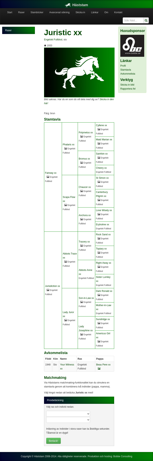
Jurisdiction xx (52, 286)
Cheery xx (101, 168)
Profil (123, 65)
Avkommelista (127, 73)
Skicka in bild (127, 84)
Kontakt (118, 12)
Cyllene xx (101, 125)
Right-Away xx (103, 262)
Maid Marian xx (104, 139)
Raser (21, 12)
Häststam (76, 5)
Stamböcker (36, 12)
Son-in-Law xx (86, 298)
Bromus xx (84, 158)
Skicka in (80, 12)
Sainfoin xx (102, 153)
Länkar (94, 12)
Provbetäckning (55, 400)
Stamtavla (125, 69)
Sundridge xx (103, 319)
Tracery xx (84, 241)
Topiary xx (101, 248)
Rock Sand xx (103, 234)
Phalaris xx (69, 144)
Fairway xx (50, 173)
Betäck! (53, 440)
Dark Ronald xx (104, 291)
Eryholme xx (102, 224)
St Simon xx (102, 178)
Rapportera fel (127, 88)
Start (9, 12)
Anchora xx (85, 215)
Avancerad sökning (59, 12)
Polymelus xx (86, 132)
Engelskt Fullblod (53, 39)
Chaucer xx (85, 187)
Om (106, 12)
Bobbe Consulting (122, 456)
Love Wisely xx (104, 210)
